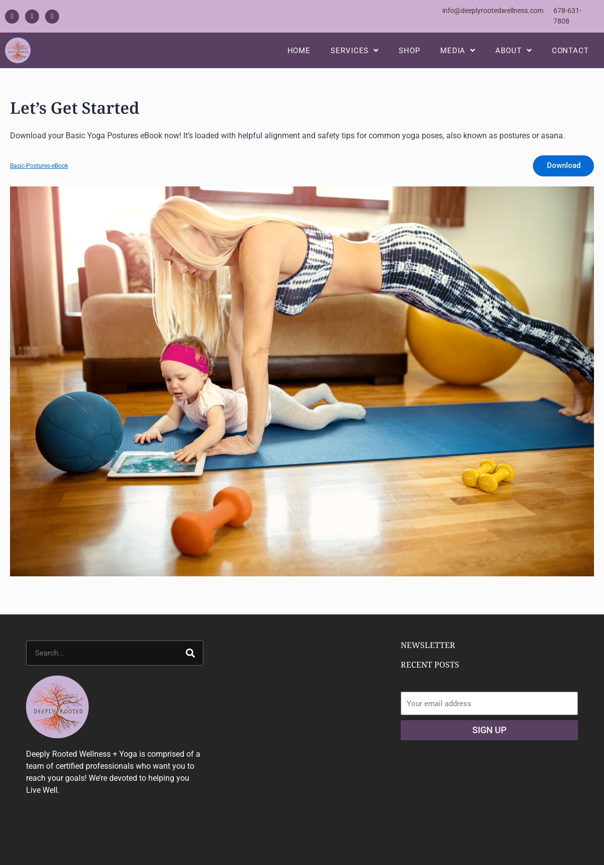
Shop (409, 53)
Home (299, 53)
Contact (570, 53)
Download (561, 173)
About (513, 54)
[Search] (190, 662)
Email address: (427, 694)
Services (355, 54)
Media (457, 54)
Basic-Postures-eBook (42, 173)
